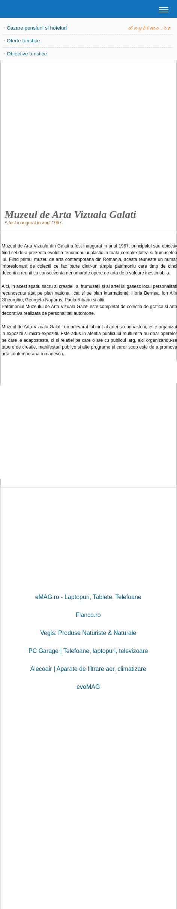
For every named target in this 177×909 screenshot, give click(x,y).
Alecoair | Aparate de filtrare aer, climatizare (88, 669)
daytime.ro (150, 28)
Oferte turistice (23, 40)
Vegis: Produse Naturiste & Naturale (88, 633)
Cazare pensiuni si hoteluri (37, 28)
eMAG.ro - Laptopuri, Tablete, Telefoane (88, 597)
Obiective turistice (27, 54)
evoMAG (88, 687)
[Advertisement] (87, 132)
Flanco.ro (88, 615)
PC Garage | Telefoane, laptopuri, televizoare (88, 651)
